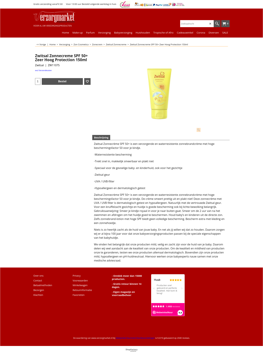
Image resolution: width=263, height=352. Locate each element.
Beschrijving (101, 137)
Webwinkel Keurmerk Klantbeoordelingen (135, 338)
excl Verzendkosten (43, 70)
